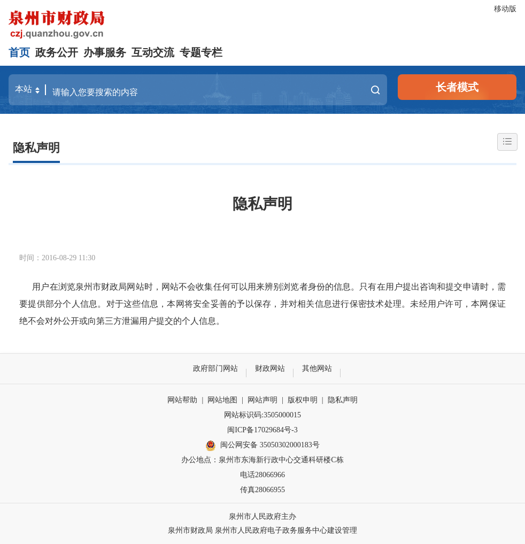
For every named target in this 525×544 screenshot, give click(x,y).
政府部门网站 (215, 368)
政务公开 (56, 52)
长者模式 (457, 87)
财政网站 (270, 368)
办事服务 (104, 52)
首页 (19, 52)
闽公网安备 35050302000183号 (262, 445)
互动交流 (153, 52)
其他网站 (317, 368)
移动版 (505, 9)
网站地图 (222, 400)
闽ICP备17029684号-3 (262, 430)
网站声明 (262, 400)
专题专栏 (201, 52)
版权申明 (303, 400)
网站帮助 (182, 400)
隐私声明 (36, 147)
